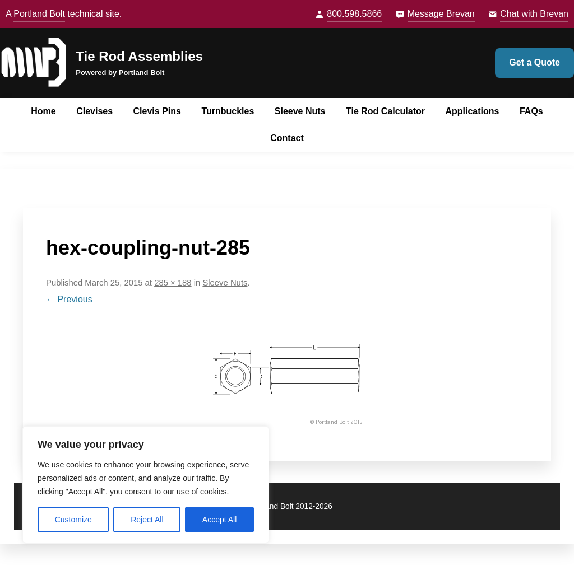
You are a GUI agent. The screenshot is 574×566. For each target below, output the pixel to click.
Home (43, 111)
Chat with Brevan (534, 13)
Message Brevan (441, 13)
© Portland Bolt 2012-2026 (287, 506)
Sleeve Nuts (300, 111)
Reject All (147, 519)
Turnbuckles (227, 111)
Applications (472, 111)
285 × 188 (172, 282)
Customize (73, 519)
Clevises (94, 111)
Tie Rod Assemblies (139, 56)
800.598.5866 (354, 13)
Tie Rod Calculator (385, 111)
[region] (145, 485)
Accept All (219, 519)
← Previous (69, 299)
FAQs (531, 111)
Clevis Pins (157, 111)
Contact (287, 138)
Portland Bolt (39, 13)
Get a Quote (534, 62)
